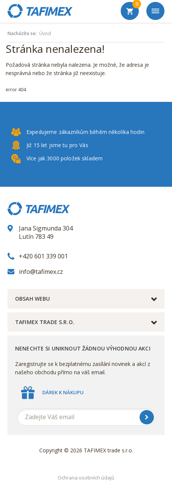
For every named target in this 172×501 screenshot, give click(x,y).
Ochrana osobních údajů (86, 477)
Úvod (45, 33)
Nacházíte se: (22, 33)
